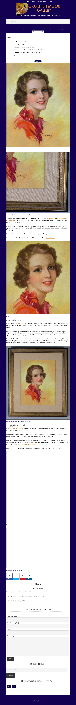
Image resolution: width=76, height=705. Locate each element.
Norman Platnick (50, 238)
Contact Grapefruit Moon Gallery (38, 609)
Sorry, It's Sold (29, 591)
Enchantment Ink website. (29, 444)
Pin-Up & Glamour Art (19, 591)
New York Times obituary (16, 428)
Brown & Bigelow (22, 596)
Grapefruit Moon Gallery (38, 9)
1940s (15, 596)
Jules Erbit (23, 41)
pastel (43, 596)
